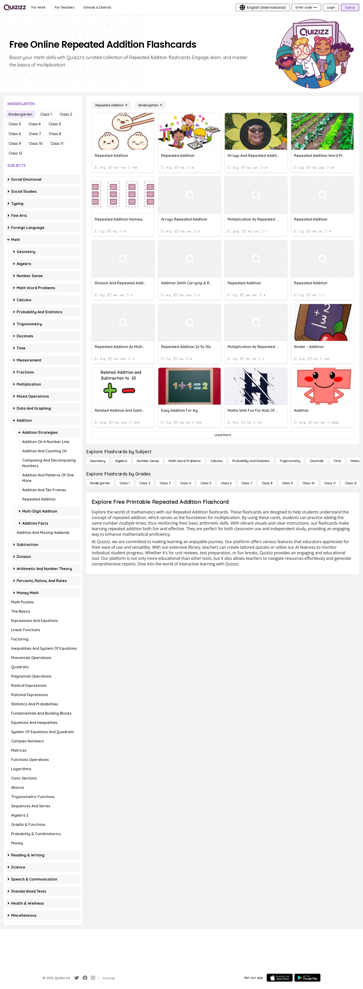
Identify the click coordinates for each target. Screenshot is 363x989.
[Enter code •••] (306, 7)
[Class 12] (351, 483)
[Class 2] (144, 483)
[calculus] (217, 461)
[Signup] (350, 7)
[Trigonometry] (289, 461)
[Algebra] (121, 461)
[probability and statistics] (251, 461)
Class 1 (46, 114)
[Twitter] (76, 978)
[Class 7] (247, 483)
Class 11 (56, 143)
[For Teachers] (64, 7)
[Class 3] (165, 483)
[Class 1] (125, 483)
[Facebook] (85, 978)
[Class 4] (185, 483)
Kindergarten (20, 114)
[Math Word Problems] (184, 461)
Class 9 (15, 143)
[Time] (337, 461)
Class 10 (36, 143)
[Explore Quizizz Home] (15, 7)
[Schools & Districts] (97, 7)
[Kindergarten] (150, 105)
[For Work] (38, 7)
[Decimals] (317, 461)
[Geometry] (97, 461)
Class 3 (15, 124)
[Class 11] (329, 483)
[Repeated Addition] (111, 105)
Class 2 (66, 114)
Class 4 (34, 124)
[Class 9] (287, 483)
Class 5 (55, 124)
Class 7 (35, 133)
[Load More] (223, 435)
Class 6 (15, 133)
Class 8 (55, 133)
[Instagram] (93, 978)
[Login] (331, 7)
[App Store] (280, 978)
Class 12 (15, 153)
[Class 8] (267, 483)
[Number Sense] (148, 461)
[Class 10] (309, 483)
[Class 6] (226, 483)
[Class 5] (206, 483)
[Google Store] (307, 978)
